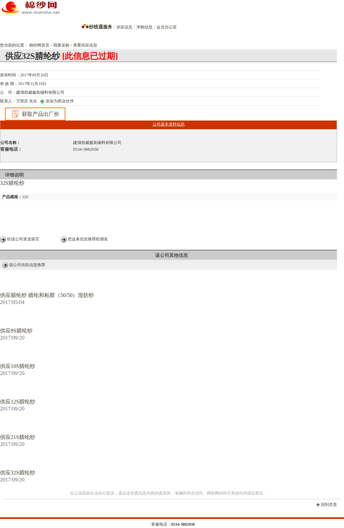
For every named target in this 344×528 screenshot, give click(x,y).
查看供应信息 (85, 45)
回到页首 (329, 504)
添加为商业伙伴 (60, 101)
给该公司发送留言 (23, 239)
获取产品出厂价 (35, 114)
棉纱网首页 (39, 45)
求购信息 (144, 27)
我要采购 (61, 45)
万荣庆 (22, 101)
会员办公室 (167, 27)
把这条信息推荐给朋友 (88, 239)
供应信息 (124, 27)
